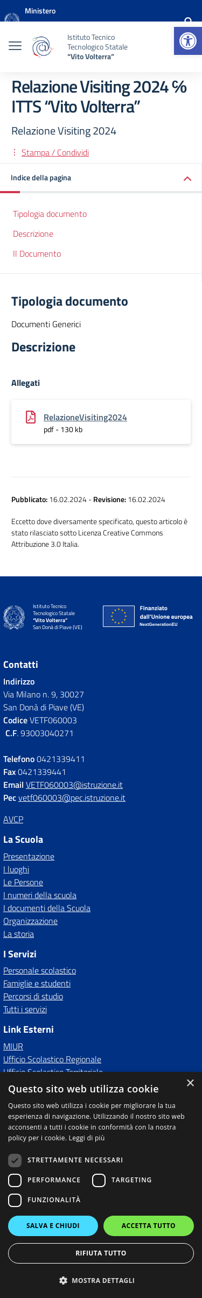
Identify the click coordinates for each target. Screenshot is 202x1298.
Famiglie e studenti (37, 983)
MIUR (13, 1046)
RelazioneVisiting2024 (85, 417)
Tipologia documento (50, 213)
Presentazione (28, 856)
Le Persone (23, 882)
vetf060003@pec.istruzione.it (72, 797)
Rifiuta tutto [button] (101, 1253)
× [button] (190, 1084)
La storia (18, 933)
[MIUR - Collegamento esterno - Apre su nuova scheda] (61, 21)
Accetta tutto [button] (149, 1225)
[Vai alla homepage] (11, 21)
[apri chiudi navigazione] (15, 46)
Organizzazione (30, 920)
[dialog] (101, 1185)
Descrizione (33, 233)
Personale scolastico (39, 970)
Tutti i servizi (25, 1009)
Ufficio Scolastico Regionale (52, 1059)
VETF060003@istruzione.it (74, 784)
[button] (188, 41)
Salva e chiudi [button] (53, 1225)
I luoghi (16, 869)
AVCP (13, 819)
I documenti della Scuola (46, 907)
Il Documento (37, 253)
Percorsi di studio (33, 996)
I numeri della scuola (39, 894)
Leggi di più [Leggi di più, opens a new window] (87, 1137)
